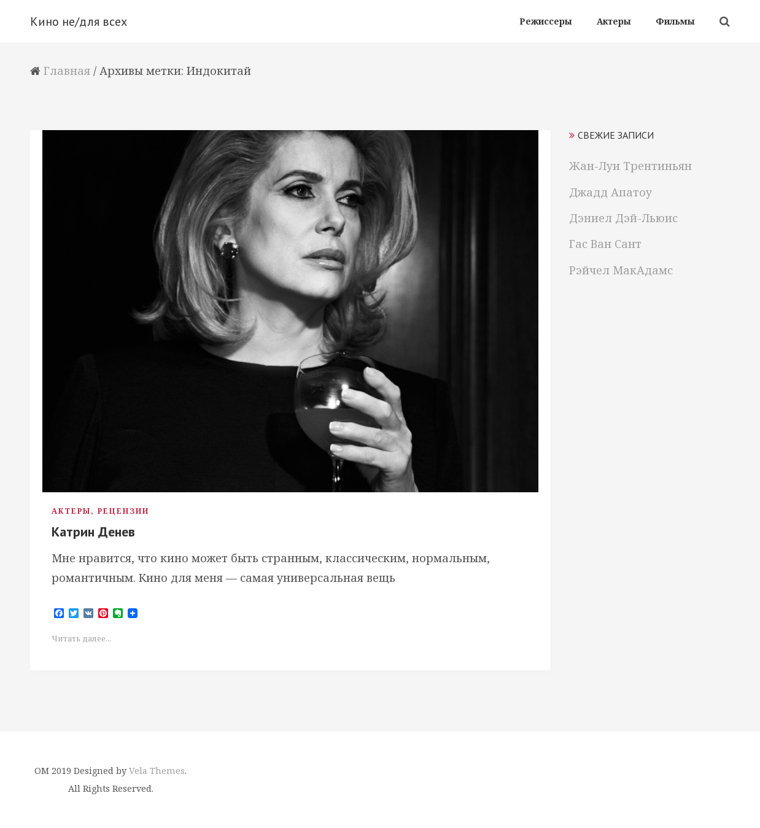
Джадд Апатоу (610, 192)
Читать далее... (81, 638)
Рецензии (123, 511)
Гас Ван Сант (605, 243)
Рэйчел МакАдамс (621, 270)
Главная (67, 70)
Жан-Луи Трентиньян (630, 165)
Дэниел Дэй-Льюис (623, 218)
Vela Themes (157, 770)
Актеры (71, 511)
